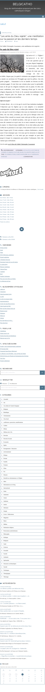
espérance (35, 154)
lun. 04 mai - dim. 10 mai (6, 197)
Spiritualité (35, 152)
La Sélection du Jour (5, 281)
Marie (5, 521)
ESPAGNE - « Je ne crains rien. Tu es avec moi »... (16, 618)
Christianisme (7, 415)
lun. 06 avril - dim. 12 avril (7, 207)
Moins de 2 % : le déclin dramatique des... (13, 633)
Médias (5, 524)
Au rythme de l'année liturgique (11, 405)
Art (4, 402)
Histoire (6, 475)
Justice (5, 504)
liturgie (5, 511)
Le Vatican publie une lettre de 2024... (12, 588)
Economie (6, 442)
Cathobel (2, 271)
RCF (1, 274)
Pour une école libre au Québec (8, 278)
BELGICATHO (22, 4)
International (7, 488)
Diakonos (2, 313)
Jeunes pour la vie (4, 333)
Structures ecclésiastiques (10, 563)
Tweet (1, 41)
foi (6, 154)
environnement (7, 451)
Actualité (26, 150)
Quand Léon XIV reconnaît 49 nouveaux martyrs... (15, 641)
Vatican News (3, 269)
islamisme (6, 494)
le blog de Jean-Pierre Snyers (7, 303)
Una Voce (2, 358)
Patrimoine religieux (9, 527)
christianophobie (21, 154)
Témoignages (7, 573)
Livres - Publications (9, 514)
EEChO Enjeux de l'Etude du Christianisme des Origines (14, 356)
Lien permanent (7, 150)
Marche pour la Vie (5, 338)
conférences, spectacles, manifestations (13, 422)
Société (28, 152)
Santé (5, 544)
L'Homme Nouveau (5, 259)
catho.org (2, 289)
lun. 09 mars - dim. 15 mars (7, 216)
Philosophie (6, 534)
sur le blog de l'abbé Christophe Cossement (21, 144)
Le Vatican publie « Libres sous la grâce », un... (15, 596)
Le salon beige (4, 264)
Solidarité (6, 557)
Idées (5, 481)
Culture (16, 152)
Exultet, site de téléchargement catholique (10, 346)
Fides (1, 252)
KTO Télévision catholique (7, 255)
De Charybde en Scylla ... (6, 320)
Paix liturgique (4, 323)
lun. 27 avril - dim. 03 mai (6, 200)
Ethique (5, 455)
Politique (6, 537)
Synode (5, 567)
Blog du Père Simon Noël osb (7, 308)
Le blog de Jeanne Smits (6, 299)
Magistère (6, 517)
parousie (4, 156)
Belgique (6, 409)
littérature (6, 507)
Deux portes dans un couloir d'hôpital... (12, 611)
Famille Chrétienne (5, 276)
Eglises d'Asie (3, 247)
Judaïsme (6, 501)
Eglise (22, 152)
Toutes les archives (5, 222)
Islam (5, 491)
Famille (5, 461)
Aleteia (2, 318)
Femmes (6, 465)
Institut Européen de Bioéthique (8, 335)
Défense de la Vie (8, 432)
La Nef (2, 296)
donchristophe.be (4, 301)
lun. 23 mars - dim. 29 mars (7, 212)
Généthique (3, 331)
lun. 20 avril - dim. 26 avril (7, 202)
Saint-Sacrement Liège (6, 294)
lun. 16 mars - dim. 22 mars (7, 214)
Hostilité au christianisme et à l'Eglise (13, 478)
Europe (5, 458)
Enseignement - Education (10, 448)
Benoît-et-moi (3, 311)
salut (30, 154)
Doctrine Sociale (8, 438)
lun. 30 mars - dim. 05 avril (7, 209)
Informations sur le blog (9, 484)
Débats (5, 429)
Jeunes (5, 498)
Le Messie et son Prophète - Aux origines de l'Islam (13, 353)
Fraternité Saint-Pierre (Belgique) (8, 351)
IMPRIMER (8, 41)
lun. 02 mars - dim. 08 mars (7, 219)
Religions (6, 540)
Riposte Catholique (5, 266)
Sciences (6, 547)
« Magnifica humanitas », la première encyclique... (16, 656)
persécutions (11, 154)
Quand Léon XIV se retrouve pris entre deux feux (15, 626)
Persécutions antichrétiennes (11, 530)
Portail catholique (4, 257)
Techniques (6, 570)
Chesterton (3, 291)
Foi (25, 152)
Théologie (6, 577)
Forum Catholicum (5, 360)
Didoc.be (2, 315)
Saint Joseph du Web (5, 306)
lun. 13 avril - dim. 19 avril (7, 204)
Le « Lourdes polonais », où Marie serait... (13, 603)
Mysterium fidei (4, 348)
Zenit (1, 250)
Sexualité (6, 550)
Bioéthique (6, 412)
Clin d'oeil (6, 419)
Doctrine (6, 435)
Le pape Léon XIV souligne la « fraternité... (13, 648)
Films (5, 468)
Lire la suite (40, 189)
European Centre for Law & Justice (9, 262)
